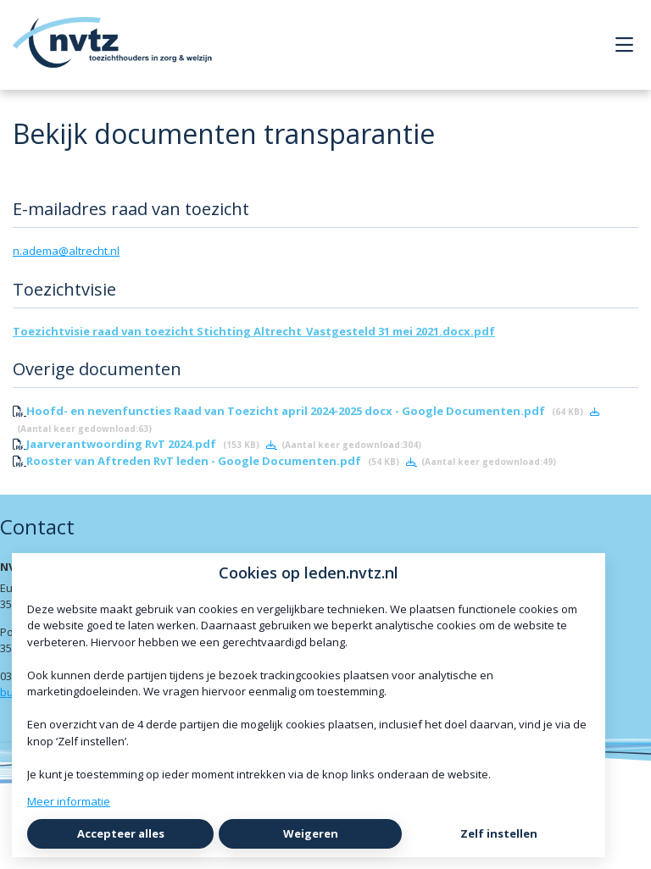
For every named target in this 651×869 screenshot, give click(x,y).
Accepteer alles (120, 833)
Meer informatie (68, 801)
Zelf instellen (498, 833)
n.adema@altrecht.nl (66, 250)
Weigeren (310, 833)
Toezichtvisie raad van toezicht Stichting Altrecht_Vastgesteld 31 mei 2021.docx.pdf (254, 331)
